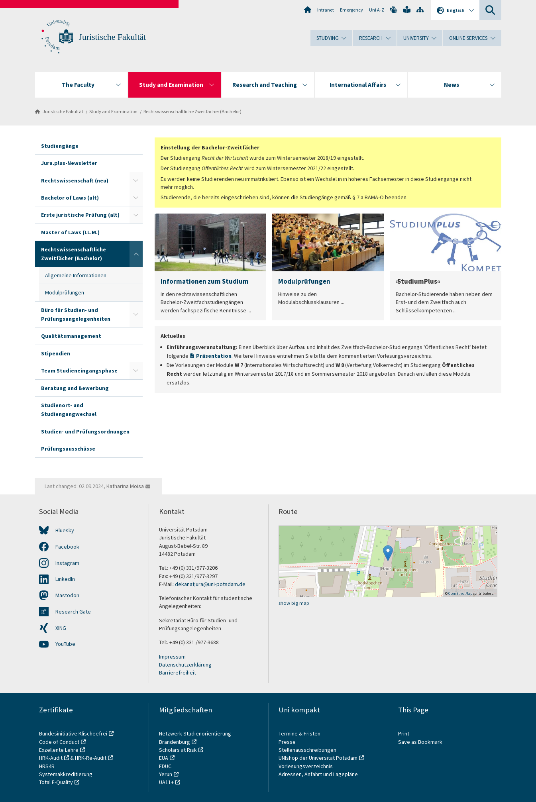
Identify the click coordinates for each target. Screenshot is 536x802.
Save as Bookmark (420, 741)
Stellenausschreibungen (307, 749)
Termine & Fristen (300, 733)
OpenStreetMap (460, 593)
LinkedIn (65, 578)
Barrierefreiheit (177, 672)
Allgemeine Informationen (75, 275)
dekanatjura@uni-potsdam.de (210, 584)
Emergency (351, 10)
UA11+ (166, 782)
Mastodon (67, 595)
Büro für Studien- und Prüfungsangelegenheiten (75, 314)
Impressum (172, 656)
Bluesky (64, 530)
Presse (288, 741)
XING (60, 627)
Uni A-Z (376, 10)
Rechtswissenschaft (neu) (74, 180)
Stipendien (55, 353)
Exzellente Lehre (59, 749)
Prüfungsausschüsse (68, 448)
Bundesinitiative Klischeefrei (73, 733)
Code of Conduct (59, 741)
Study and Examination (113, 111)
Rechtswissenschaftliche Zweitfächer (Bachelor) (192, 111)
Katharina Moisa (125, 486)
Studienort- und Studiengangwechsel (68, 410)
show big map (294, 603)
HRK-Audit (51, 757)
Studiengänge (60, 145)
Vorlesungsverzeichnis (306, 766)
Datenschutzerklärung (185, 664)
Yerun (165, 774)
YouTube (65, 643)
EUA (163, 757)
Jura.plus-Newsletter (69, 163)
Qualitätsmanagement (71, 335)
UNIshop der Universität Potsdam (318, 757)
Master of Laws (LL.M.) (70, 232)
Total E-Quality (56, 782)
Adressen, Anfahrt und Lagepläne (318, 774)
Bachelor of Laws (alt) (70, 197)
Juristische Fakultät (112, 37)
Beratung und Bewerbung (75, 388)
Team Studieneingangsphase (79, 370)
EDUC (165, 766)
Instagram (67, 563)
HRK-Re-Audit (90, 757)
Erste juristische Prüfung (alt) (80, 214)
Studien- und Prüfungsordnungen (85, 431)
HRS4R (47, 766)
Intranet (325, 10)
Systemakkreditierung (65, 774)
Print (403, 733)
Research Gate (73, 611)
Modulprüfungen (64, 292)
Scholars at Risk (178, 749)
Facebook (67, 546)
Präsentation (214, 355)
